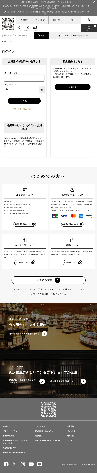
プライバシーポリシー (11, 432)
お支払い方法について (70, 224)
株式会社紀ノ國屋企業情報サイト (24, 334)
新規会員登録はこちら (23, 224)
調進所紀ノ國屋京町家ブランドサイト (22, 382)
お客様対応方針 (8, 437)
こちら (63, 295)
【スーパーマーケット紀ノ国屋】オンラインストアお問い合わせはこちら (48, 290)
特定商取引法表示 (9, 449)
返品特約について (70, 263)
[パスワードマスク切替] (41, 89)
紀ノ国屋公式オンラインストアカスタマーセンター (15, 443)
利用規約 (6, 427)
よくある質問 (44, 281)
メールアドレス (11, 73)
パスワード (10, 85)
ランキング (40, 20)
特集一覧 (56, 20)
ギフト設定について (22, 263)
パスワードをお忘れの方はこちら (24, 109)
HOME (4, 41)
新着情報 (24, 20)
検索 (43, 35)
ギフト (72, 20)
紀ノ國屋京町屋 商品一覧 (62, 382)
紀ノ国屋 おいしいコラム (44, 432)
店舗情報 (38, 437)
